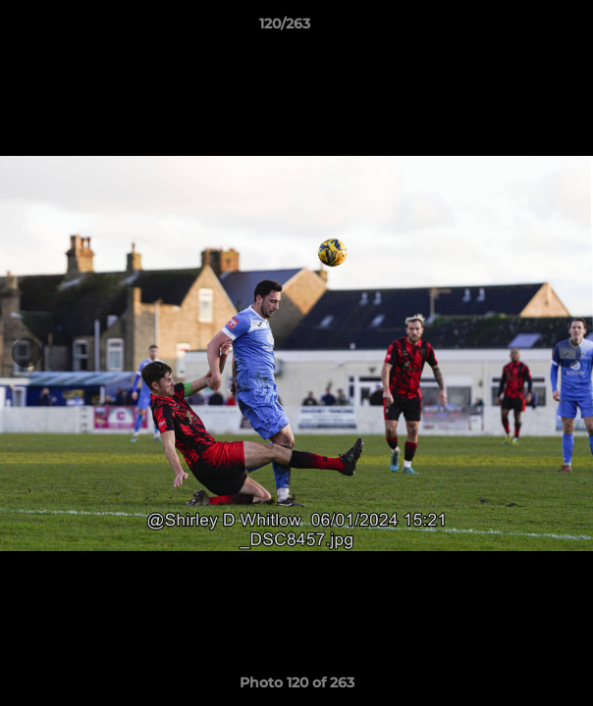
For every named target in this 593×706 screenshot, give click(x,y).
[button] (522, 28)
